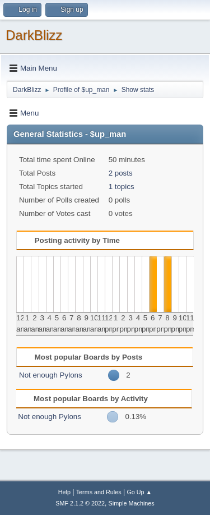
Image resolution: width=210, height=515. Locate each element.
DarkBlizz (34, 35)
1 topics (121, 186)
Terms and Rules (99, 492)
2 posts (121, 173)
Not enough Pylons (50, 375)
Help (64, 492)
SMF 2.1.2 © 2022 (80, 503)
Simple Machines (132, 503)
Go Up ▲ (139, 492)
